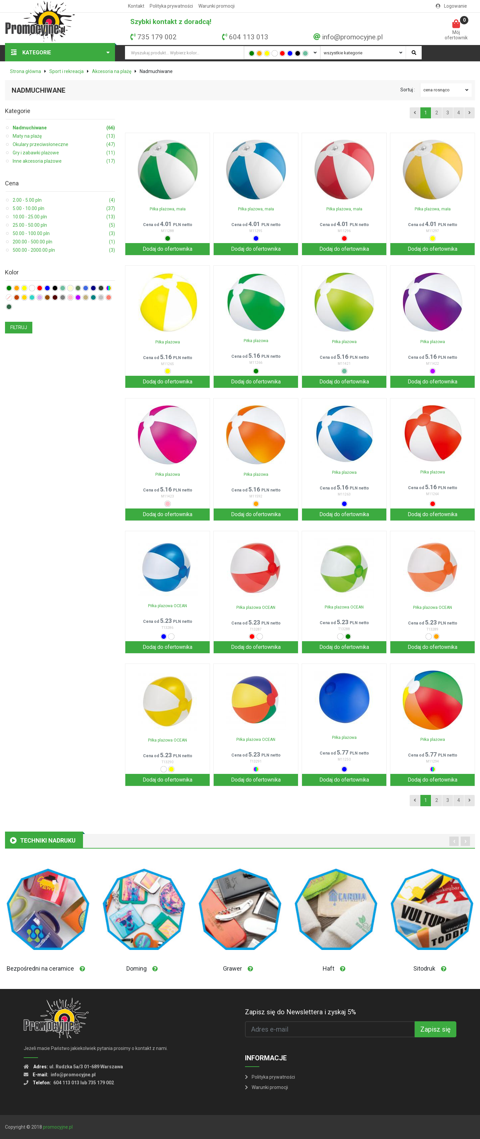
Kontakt (136, 6)
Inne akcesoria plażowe (64, 161)
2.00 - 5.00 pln (64, 200)
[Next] (469, 113)
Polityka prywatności (171, 6)
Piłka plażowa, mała (168, 209)
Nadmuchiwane (64, 128)
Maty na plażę (64, 136)
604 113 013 (248, 37)
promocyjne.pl (58, 1127)
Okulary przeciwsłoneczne (64, 144)
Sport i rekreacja (66, 71)
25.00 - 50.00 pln (64, 225)
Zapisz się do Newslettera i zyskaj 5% (300, 1012)
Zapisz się (435, 1029)
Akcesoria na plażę (111, 71)
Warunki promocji (216, 6)
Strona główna (25, 71)
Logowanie (451, 6)
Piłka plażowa (167, 342)
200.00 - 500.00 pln (64, 242)
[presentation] (454, 841)
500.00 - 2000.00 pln (64, 250)
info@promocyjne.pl (352, 37)
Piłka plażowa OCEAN (167, 606)
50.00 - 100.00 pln (64, 233)
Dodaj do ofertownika (167, 249)
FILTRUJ (18, 327)
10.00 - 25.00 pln (64, 217)
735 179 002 (157, 37)
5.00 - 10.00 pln (64, 208)
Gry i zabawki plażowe (64, 153)
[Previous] (414, 113)
